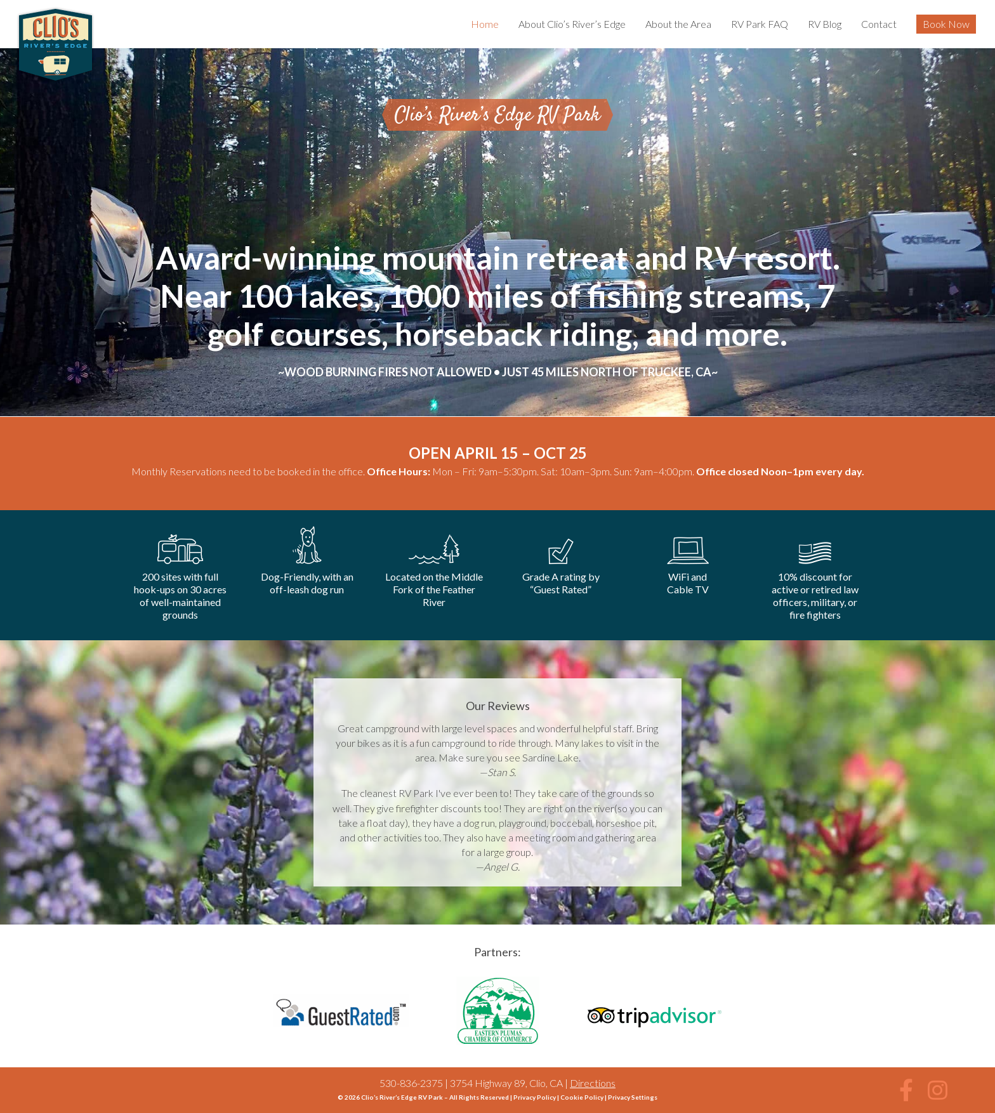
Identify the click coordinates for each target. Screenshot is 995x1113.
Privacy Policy (534, 1097)
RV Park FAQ (759, 24)
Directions (593, 1083)
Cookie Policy (581, 1097)
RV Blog (824, 24)
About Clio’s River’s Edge (572, 24)
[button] (906, 1090)
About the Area (678, 24)
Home (485, 24)
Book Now (946, 24)
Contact (879, 24)
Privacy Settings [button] (632, 1097)
